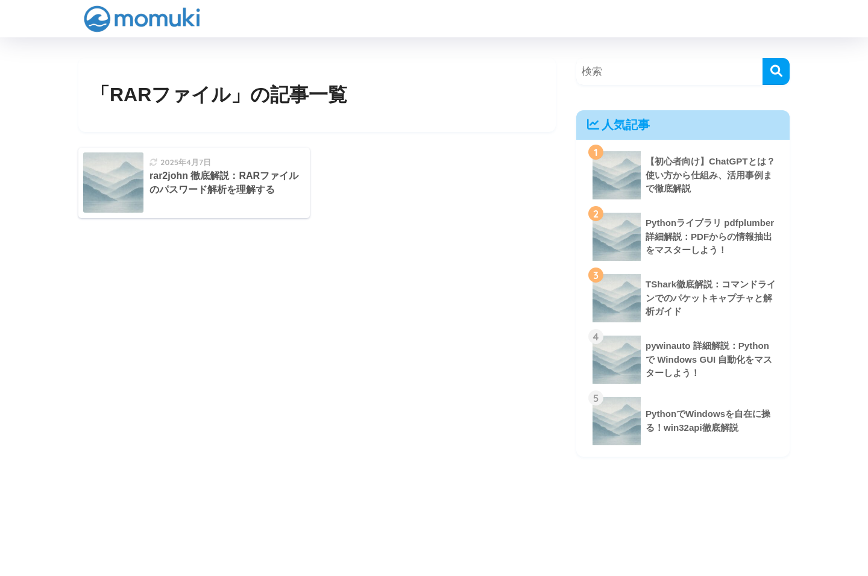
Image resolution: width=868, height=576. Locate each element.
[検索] (776, 71)
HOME (434, 525)
